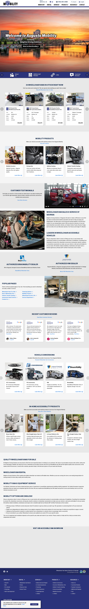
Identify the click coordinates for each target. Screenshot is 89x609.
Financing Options (27, 291)
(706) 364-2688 (62, 2)
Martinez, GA (44, 2)
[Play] (46, 206)
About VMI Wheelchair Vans (67, 271)
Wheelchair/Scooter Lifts (28, 295)
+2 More (38, 594)
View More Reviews (22, 200)
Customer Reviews (75, 585)
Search (73, 2)
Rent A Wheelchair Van (8, 293)
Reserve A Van (23, 587)
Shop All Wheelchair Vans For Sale (44, 90)
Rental (49, 6)
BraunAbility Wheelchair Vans (22, 270)
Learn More (18, 175)
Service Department (27, 297)
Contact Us (5, 299)
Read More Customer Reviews (44, 317)
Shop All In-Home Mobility (44, 412)
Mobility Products (26, 293)
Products (65, 6)
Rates (21, 585)
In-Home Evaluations (41, 585)
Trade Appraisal (40, 591)
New (6, 585)
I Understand (34, 604)
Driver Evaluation (40, 589)
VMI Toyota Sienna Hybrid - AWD (35, 109)
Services (56, 6)
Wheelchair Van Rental (25, 583)
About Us (73, 583)
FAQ (72, 591)
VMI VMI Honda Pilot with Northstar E (15, 109)
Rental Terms (23, 589)
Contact (82, 6)
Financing (7, 589)
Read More (11, 332)
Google (8, 338)
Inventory (41, 6)
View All (6, 583)
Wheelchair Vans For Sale (8, 291)
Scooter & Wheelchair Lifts (59, 585)
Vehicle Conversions (58, 583)
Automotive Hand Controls (9, 297)
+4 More (55, 594)
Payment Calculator (76, 587)
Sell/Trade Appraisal (9, 591)
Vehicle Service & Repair (41, 583)
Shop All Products (44, 143)
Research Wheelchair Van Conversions (44, 358)
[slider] (58, 206)
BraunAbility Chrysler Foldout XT (55, 109)
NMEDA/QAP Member (76, 589)
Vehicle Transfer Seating (8, 295)
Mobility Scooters (57, 591)
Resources (73, 6)
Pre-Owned (7, 587)
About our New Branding (30, 46)
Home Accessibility (57, 589)
